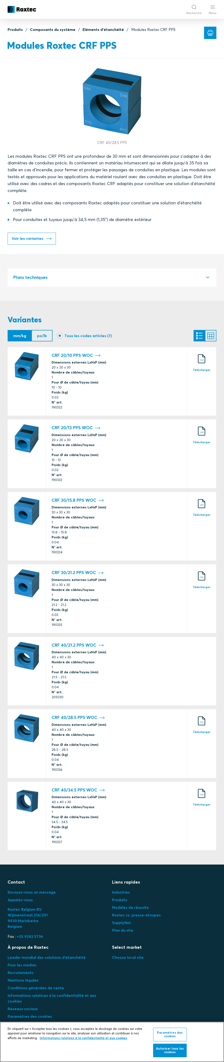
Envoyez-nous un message (32, 892)
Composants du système (52, 29)
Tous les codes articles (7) (88, 336)
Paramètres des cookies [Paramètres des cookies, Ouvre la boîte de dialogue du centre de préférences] (170, 1034)
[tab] (112, 278)
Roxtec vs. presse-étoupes (136, 915)
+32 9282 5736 (30, 936)
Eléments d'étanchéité (103, 29)
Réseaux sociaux (23, 1009)
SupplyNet (121, 923)
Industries (121, 892)
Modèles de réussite (130, 907)
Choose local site (128, 957)
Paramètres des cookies (30, 1016)
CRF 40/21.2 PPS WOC (78, 646)
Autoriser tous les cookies (170, 1050)
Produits (15, 29)
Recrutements (21, 973)
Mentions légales (23, 980)
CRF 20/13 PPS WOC (76, 428)
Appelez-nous (20, 900)
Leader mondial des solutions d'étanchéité (47, 957)
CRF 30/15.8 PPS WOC (78, 501)
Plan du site (122, 930)
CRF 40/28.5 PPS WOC (78, 718)
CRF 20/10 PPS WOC (76, 356)
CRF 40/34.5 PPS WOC (78, 790)
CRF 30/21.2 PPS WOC (78, 573)
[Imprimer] (210, 33)
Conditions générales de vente (36, 988)
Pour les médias (22, 965)
